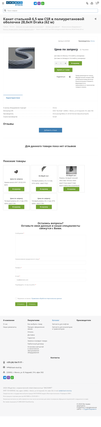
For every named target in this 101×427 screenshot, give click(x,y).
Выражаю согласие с (40, 298)
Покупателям (33, 320)
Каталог (55, 320)
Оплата (30, 332)
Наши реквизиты (9, 327)
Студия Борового (89, 409)
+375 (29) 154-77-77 (14, 362)
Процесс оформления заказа (36, 328)
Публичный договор (36, 344)
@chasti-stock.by (15, 367)
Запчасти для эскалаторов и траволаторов (62, 328)
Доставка (31, 335)
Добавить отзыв (50, 130)
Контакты (55, 357)
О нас (5, 324)
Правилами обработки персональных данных (47, 298)
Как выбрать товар (35, 324)
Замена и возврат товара (37, 341)
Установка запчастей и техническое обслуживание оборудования (36, 350)
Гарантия (31, 338)
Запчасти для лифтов (60, 324)
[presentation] (31, 290)
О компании (8, 320)
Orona (93, 41)
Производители (84, 320)
